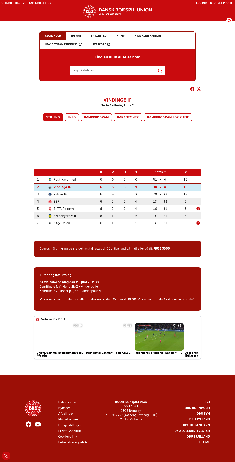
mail (134, 248)
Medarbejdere (68, 419)
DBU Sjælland (198, 436)
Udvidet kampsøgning (63, 44)
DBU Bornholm (197, 407)
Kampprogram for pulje (168, 117)
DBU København (196, 425)
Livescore (101, 44)
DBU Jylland (199, 419)
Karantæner (128, 117)
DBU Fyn (203, 413)
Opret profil (221, 3)
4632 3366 (162, 248)
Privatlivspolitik (69, 430)
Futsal (204, 442)
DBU (206, 402)
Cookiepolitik (67, 436)
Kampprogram (96, 117)
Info (72, 117)
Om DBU (6, 3)
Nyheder (64, 407)
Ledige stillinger (69, 425)
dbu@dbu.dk (133, 419)
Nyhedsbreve (67, 402)
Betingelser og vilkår (72, 442)
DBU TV (20, 3)
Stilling (53, 117)
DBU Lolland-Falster (192, 430)
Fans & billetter (39, 3)
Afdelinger (65, 413)
